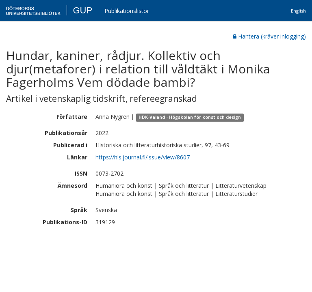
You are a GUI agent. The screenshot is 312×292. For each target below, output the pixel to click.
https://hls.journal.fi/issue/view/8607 (142, 157)
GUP (82, 10)
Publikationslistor (126, 11)
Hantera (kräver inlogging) (269, 36)
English (298, 11)
